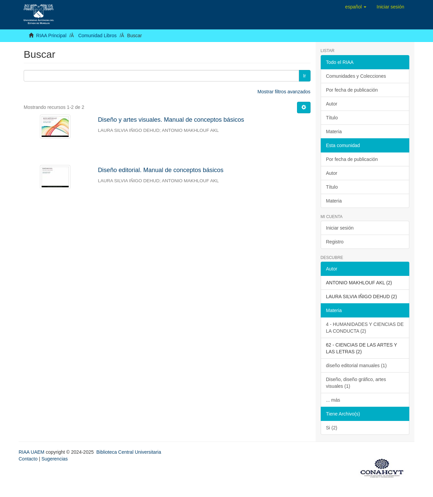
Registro (335, 241)
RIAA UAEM (32, 452)
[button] (355, 7)
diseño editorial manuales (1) (356, 365)
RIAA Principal (51, 35)
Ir (304, 75)
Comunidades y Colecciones (356, 76)
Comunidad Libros (97, 35)
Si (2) (331, 427)
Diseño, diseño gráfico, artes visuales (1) (356, 383)
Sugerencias (54, 459)
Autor (331, 103)
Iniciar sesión (340, 228)
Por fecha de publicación (352, 90)
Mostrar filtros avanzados (283, 91)
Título (332, 117)
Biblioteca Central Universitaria (128, 452)
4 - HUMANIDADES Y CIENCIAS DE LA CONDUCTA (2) (365, 328)
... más (333, 400)
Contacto (28, 459)
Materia (334, 131)
